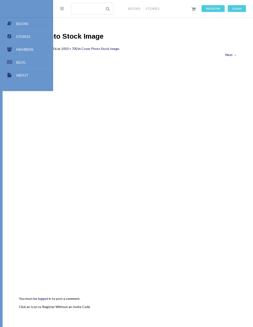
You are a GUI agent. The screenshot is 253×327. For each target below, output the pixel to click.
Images (225, 304)
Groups (184, 304)
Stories (169, 304)
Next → (231, 55)
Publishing (90, 299)
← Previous (78, 55)
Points (142, 299)
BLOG (21, 62)
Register (213, 8)
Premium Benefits (146, 304)
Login (236, 8)
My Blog (190, 299)
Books (204, 299)
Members (122, 304)
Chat (212, 304)
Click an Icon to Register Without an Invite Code (105, 256)
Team (129, 299)
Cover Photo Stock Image (151, 49)
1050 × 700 (120, 49)
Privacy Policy (107, 308)
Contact (157, 299)
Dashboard (103, 304)
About (74, 299)
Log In (166, 308)
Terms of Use (131, 308)
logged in (95, 248)
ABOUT (22, 75)
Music (88, 308)
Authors (220, 299)
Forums (199, 304)
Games (75, 308)
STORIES (152, 9)
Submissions (112, 299)
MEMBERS (24, 49)
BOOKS (134, 9)
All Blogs (174, 299)
